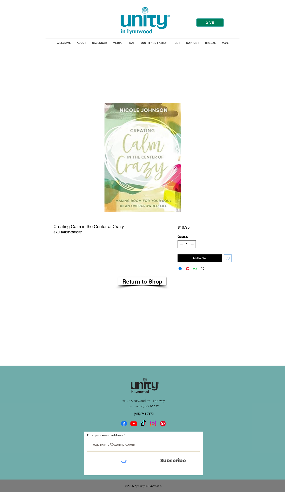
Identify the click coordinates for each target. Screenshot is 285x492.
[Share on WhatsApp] (195, 268)
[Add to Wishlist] (228, 258)
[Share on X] (202, 268)
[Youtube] (134, 423)
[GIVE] (210, 22)
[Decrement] (180, 244)
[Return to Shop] (142, 281)
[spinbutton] (186, 244)
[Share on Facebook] (180, 268)
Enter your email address (105, 435)
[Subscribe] (173, 460)
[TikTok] (143, 423)
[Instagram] (153, 423)
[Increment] (192, 244)
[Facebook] (124, 423)
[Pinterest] (163, 423)
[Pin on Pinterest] (187, 268)
